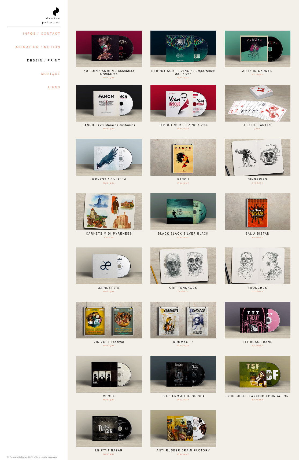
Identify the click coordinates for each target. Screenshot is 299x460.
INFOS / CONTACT (42, 33)
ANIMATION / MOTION (38, 47)
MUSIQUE (51, 73)
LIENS (54, 87)
